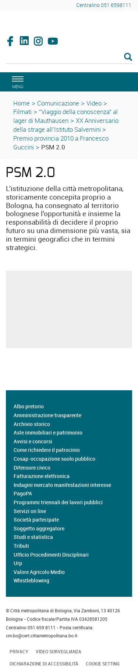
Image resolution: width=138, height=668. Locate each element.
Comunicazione (58, 103)
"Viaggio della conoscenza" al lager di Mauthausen (65, 116)
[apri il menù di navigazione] (16, 81)
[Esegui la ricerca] (128, 57)
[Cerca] (69, 57)
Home (21, 103)
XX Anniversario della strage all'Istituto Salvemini (65, 125)
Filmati (22, 111)
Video (94, 103)
